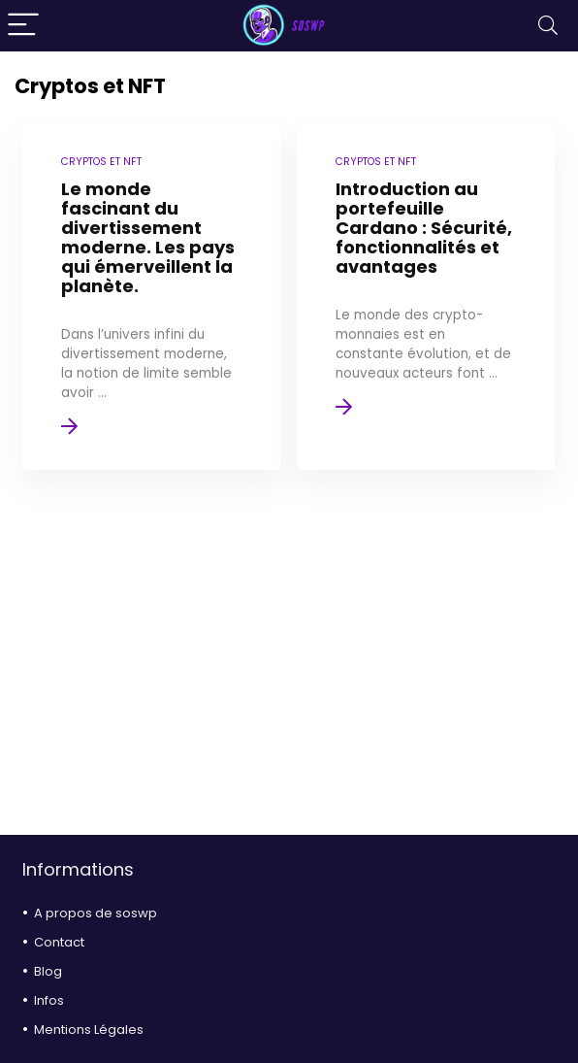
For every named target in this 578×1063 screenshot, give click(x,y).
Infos (49, 1000)
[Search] (548, 25)
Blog (48, 971)
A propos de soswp (95, 913)
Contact (59, 942)
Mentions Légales (89, 1029)
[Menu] (23, 25)
